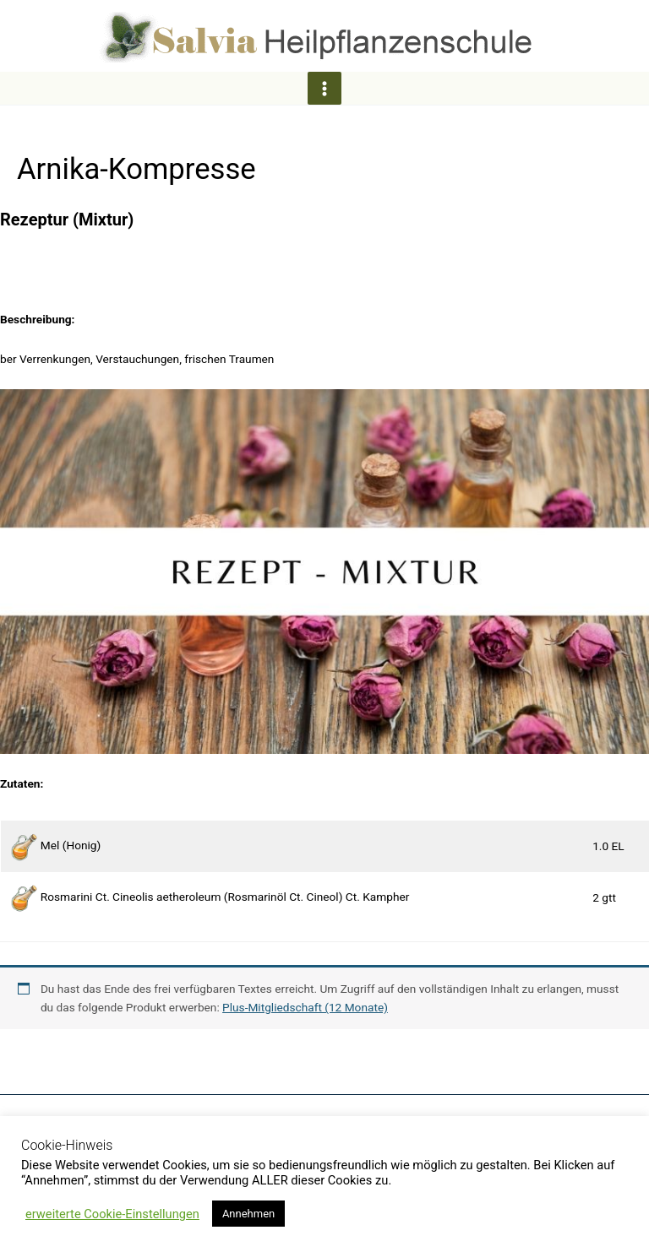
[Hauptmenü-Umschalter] (324, 89)
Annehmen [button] (248, 1213)
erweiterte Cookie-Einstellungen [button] (112, 1214)
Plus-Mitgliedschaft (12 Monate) (305, 1009)
